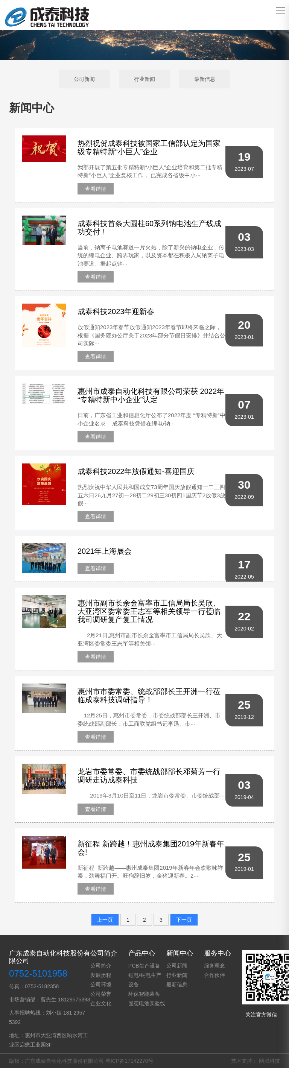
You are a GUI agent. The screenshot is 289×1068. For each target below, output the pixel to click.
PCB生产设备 (144, 966)
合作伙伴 (214, 975)
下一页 (184, 920)
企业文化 (100, 1003)
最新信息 (204, 79)
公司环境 (100, 984)
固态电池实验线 (146, 1003)
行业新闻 (144, 79)
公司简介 (100, 966)
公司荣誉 (100, 994)
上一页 (105, 920)
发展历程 (100, 975)
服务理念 (214, 966)
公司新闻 (84, 79)
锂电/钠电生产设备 (144, 979)
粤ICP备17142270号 (129, 1061)
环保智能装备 (144, 994)
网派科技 (269, 1061)
